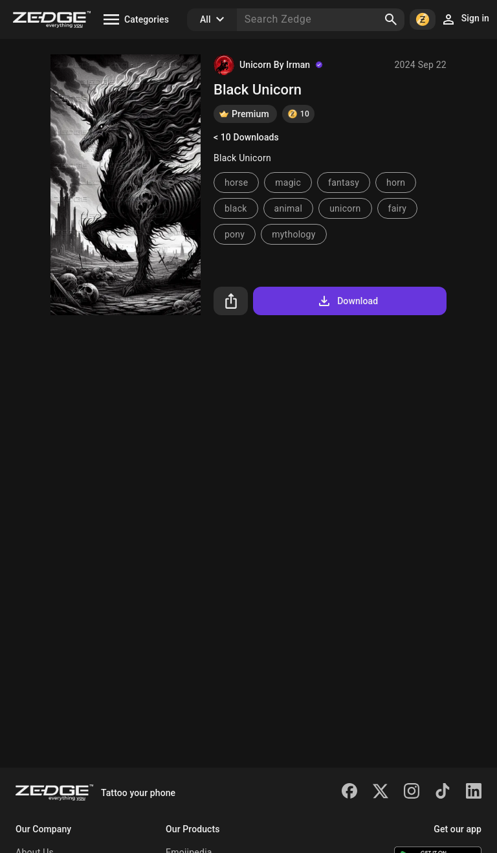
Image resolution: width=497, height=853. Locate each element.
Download (347, 301)
